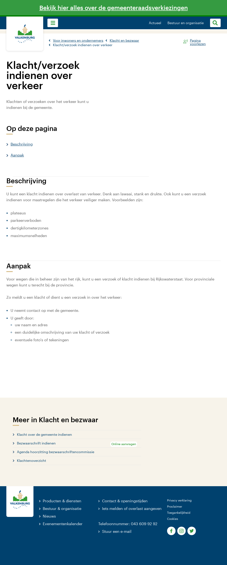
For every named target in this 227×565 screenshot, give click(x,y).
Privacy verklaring (179, 500)
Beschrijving (22, 144)
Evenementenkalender (63, 523)
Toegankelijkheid (178, 512)
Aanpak (17, 155)
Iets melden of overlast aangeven (132, 508)
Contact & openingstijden (125, 500)
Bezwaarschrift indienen (36, 443)
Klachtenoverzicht (31, 460)
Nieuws (49, 516)
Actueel (155, 23)
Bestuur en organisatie (185, 23)
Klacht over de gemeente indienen (44, 434)
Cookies (172, 519)
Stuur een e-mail (116, 531)
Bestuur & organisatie (62, 508)
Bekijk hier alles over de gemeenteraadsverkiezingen (113, 7)
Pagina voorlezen (198, 41)
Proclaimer (174, 506)
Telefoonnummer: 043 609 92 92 (127, 524)
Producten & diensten (62, 500)
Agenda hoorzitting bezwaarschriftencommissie (55, 452)
